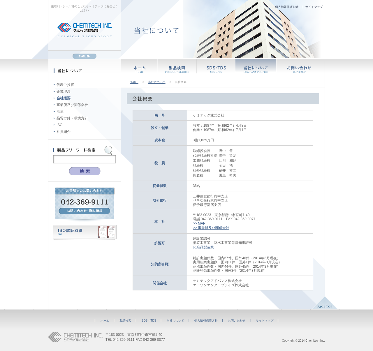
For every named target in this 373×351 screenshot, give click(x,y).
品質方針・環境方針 (72, 118)
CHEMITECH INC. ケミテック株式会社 (75, 337)
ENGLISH (84, 56)
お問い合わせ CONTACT (300, 68)
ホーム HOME (139, 68)
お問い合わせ (236, 320)
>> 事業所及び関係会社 (211, 228)
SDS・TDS (149, 320)
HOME (134, 82)
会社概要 (64, 98)
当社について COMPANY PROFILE (255, 68)
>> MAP (199, 223)
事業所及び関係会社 (72, 105)
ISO (60, 125)
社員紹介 (64, 132)
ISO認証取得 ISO (85, 232)
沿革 (60, 112)
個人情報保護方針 (286, 6)
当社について (157, 82)
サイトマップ (314, 6)
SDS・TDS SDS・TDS (216, 68)
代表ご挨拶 (65, 85)
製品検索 (125, 320)
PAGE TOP (325, 302)
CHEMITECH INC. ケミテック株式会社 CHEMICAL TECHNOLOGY (84, 30)
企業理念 (64, 91)
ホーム (105, 320)
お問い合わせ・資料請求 (84, 211)
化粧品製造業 (203, 247)
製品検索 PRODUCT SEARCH (177, 68)
